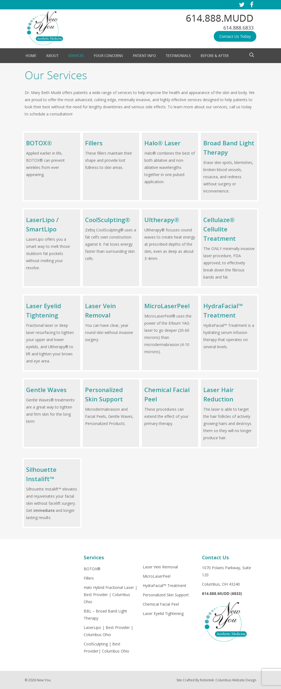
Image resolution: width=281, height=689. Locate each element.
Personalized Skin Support (166, 594)
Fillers (89, 578)
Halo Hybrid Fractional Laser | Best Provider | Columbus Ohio (110, 594)
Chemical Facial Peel (161, 604)
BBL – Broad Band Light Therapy (105, 614)
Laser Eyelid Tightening (163, 613)
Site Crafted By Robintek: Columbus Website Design (216, 680)
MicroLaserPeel (156, 576)
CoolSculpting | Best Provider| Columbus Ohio (106, 647)
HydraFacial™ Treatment (164, 585)
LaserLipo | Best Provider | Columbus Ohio (108, 631)
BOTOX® (92, 568)
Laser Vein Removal (160, 566)
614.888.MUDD (220, 18)
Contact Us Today (235, 36)
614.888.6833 (238, 27)
